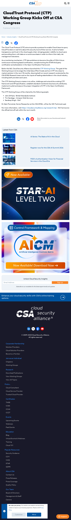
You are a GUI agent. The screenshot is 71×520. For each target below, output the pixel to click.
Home (3, 37)
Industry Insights (12, 37)
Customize (19, 514)
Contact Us (10, 475)
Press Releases (11, 478)
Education (10, 432)
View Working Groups (14, 376)
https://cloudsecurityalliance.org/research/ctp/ (39, 108)
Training (9, 442)
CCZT (8, 413)
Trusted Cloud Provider (14, 394)
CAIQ (8, 460)
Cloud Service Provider (14, 391)
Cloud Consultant (12, 388)
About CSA (10, 471)
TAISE (8, 402)
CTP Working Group (47, 68)
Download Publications (14, 373)
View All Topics (11, 380)
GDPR (8, 467)
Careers (9, 500)
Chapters (9, 362)
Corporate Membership (15, 344)
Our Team (10, 489)
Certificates (10, 399)
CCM (8, 457)
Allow (34, 514)
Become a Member (13, 354)
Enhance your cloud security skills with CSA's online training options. (28, 297)
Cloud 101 (9, 445)
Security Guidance (12, 453)
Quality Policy (11, 485)
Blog (7, 435)
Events (8, 417)
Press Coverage (11, 481)
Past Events (10, 427)
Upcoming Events (12, 420)
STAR (8, 463)
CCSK (8, 406)
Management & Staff (13, 496)
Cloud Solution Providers (15, 350)
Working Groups (12, 365)
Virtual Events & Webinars (15, 438)
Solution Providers (12, 347)
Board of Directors (12, 493)
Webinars (9, 424)
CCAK (8, 409)
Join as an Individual (14, 358)
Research (9, 370)
